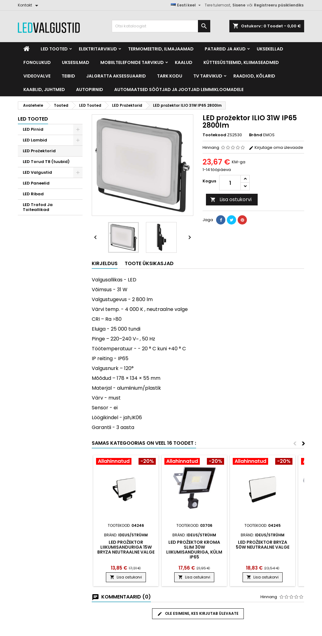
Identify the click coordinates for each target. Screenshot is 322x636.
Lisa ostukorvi (231, 199)
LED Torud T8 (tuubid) (46, 162)
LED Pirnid (33, 129)
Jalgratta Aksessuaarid (116, 76)
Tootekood (214, 135)
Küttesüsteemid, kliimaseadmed (241, 62)
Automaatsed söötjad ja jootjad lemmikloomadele (179, 89)
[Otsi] (161, 26)
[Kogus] (230, 182)
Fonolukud (37, 62)
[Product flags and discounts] (126, 462)
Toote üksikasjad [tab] (149, 263)
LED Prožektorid (39, 151)
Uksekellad (270, 49)
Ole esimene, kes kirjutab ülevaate (198, 613)
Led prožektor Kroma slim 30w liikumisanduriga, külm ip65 (194, 549)
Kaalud (183, 62)
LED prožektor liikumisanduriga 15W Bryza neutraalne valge (126, 547)
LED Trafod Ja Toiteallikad (38, 207)
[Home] (26, 49)
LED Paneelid (36, 183)
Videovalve (36, 76)
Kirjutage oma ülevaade (276, 147)
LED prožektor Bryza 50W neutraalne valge (262, 544)
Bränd (255, 135)
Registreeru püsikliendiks (279, 5)
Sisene (238, 5)
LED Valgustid (37, 172)
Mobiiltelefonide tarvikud (132, 62)
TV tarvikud (207, 76)
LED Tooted (54, 49)
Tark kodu (169, 76)
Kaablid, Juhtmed (44, 89)
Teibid (68, 76)
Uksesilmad (75, 62)
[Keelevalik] (186, 5)
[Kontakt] (29, 5)
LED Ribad (33, 194)
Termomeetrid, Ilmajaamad (161, 49)
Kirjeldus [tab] (105, 263)
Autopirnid (89, 89)
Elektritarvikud (98, 49)
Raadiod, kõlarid (254, 76)
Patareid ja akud (225, 49)
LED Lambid (35, 140)
